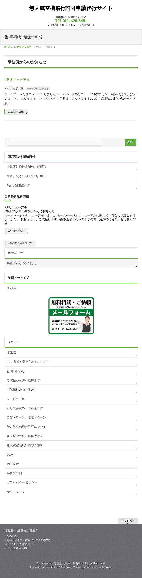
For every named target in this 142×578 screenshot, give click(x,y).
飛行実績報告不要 (19, 185)
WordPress (51, 567)
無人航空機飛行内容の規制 (25, 445)
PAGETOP (127, 520)
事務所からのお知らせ (38, 88)
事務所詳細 (14, 473)
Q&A (10, 454)
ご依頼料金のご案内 (20, 389)
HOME (11, 352)
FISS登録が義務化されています (28, 361)
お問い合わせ (16, 371)
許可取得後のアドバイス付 (25, 408)
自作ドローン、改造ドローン (26, 417)
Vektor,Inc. (92, 567)
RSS (8, 200)
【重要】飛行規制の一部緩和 (26, 166)
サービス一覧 (16, 399)
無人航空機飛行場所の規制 (25, 436)
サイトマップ (16, 491)
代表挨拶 (13, 464)
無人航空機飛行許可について (26, 426)
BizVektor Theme (71, 567)
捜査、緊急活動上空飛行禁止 (26, 176)
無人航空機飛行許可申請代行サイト (71, 8)
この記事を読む (16, 111)
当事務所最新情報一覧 (20, 243)
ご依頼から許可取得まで (23, 380)
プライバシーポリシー (22, 482)
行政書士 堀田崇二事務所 (66, 563)
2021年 (11, 288)
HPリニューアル (17, 80)
